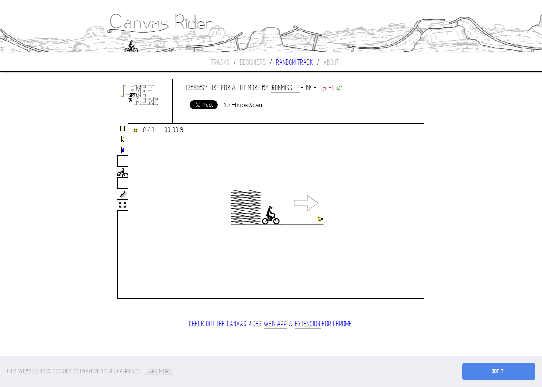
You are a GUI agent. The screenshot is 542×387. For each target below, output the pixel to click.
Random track (294, 62)
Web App (275, 323)
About (331, 62)
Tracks (220, 62)
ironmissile (285, 87)
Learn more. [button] (159, 371)
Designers (253, 62)
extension (308, 323)
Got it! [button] (498, 371)
